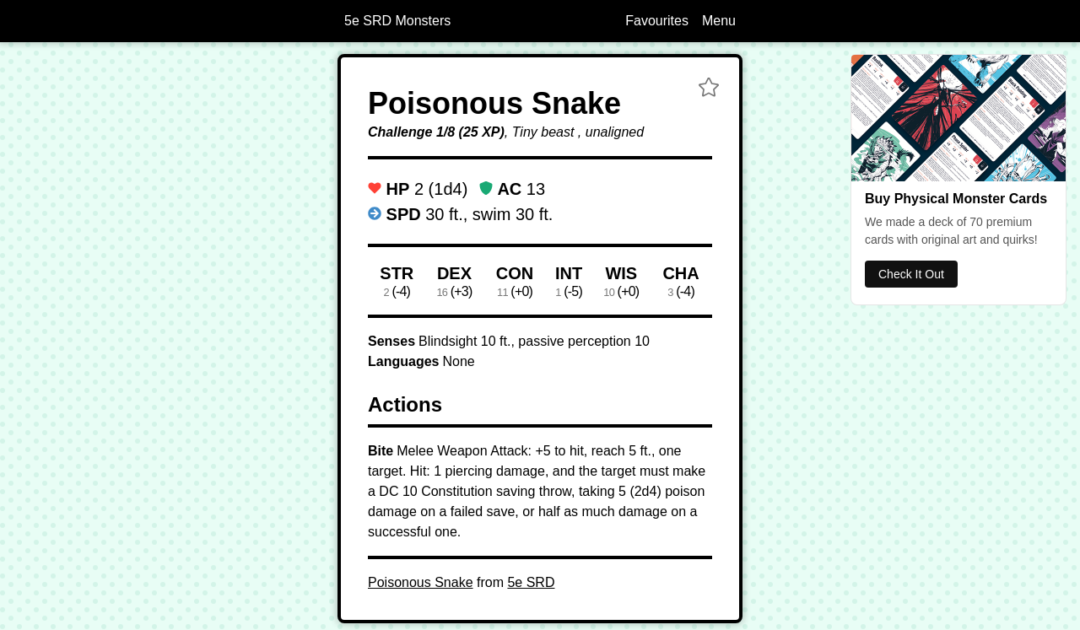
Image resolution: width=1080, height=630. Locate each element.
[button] (709, 89)
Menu (719, 20)
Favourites (656, 20)
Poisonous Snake (420, 582)
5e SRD (530, 582)
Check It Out (911, 274)
